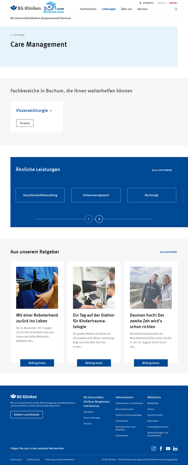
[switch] (176, 9)
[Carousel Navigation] (94, 215)
